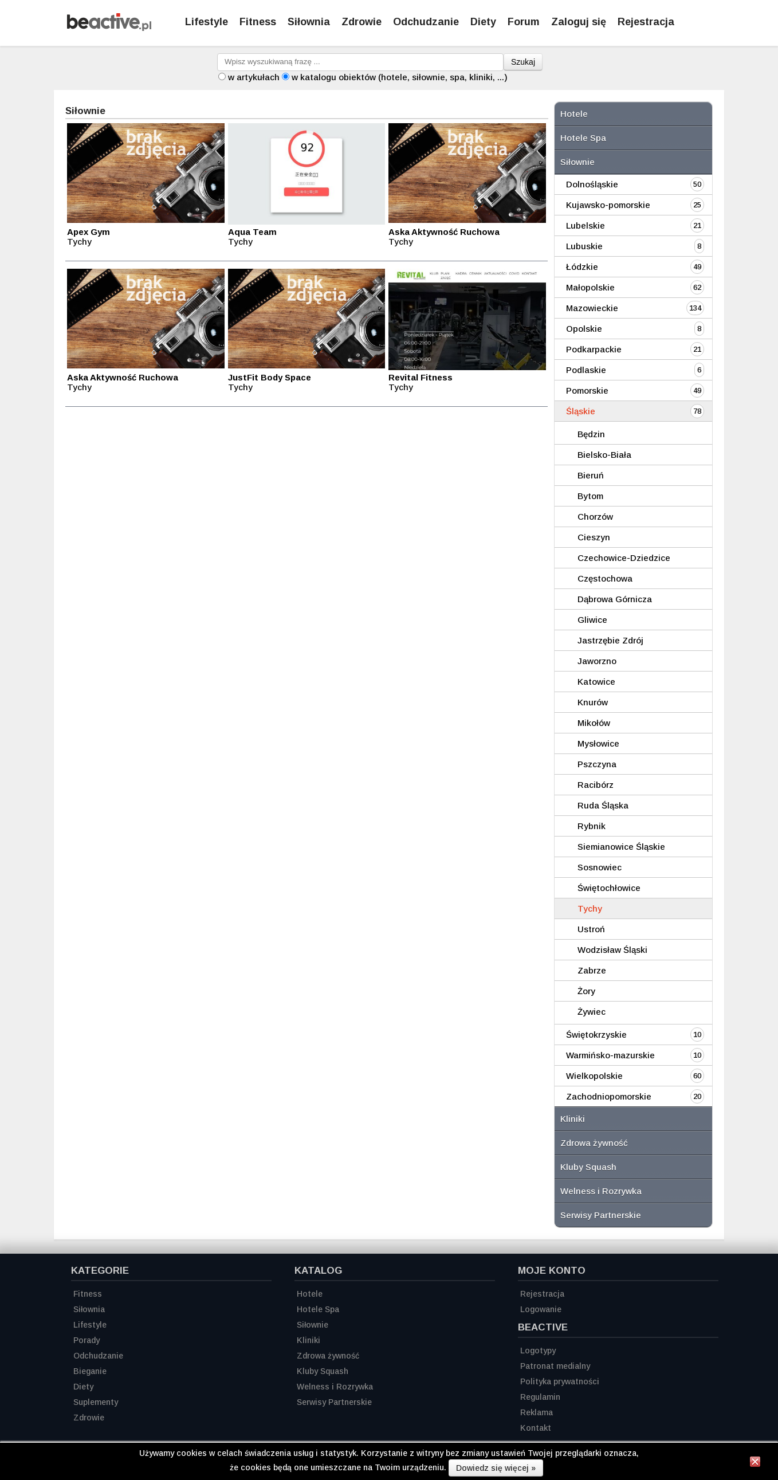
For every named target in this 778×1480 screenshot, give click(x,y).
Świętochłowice (609, 888)
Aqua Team (252, 232)
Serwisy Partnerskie (600, 1215)
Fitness (257, 22)
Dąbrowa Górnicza (614, 599)
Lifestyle (206, 22)
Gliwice (592, 620)
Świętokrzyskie (596, 1034)
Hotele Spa (583, 138)
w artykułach (254, 77)
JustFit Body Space (269, 377)
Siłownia (309, 22)
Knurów (592, 702)
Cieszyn (593, 537)
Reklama (536, 1412)
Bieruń (590, 475)
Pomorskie (587, 390)
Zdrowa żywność (594, 1143)
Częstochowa (604, 578)
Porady (86, 1340)
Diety (483, 22)
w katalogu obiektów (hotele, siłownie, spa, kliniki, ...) (400, 77)
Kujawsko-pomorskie (608, 205)
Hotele (574, 114)
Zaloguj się (578, 22)
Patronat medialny (555, 1366)
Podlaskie (586, 370)
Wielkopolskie (594, 1076)
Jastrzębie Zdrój (610, 640)
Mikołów (593, 723)
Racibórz (595, 785)
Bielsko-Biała (604, 455)
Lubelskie (585, 225)
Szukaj (523, 61)
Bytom (590, 496)
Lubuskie (584, 246)
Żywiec (591, 1011)
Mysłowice (598, 743)
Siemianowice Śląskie (621, 846)
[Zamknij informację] (755, 1463)
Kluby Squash (588, 1167)
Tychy (589, 908)
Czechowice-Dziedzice (623, 558)
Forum (524, 22)
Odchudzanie (426, 22)
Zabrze (591, 970)
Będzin (591, 434)
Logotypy (538, 1350)
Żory (586, 991)
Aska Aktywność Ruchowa (444, 232)
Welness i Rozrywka (601, 1191)
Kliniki (572, 1119)
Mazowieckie (592, 308)
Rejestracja (542, 1293)
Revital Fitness (420, 377)
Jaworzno (596, 661)
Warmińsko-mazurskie (610, 1055)
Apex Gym (88, 232)
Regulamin (540, 1397)
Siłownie (577, 162)
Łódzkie (582, 267)
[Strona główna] (109, 28)
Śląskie (580, 411)
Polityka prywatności (559, 1381)
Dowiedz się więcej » (496, 1468)
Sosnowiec (599, 867)
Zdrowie (361, 22)
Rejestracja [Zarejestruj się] (646, 22)
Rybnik (591, 826)
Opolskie (584, 328)
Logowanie (540, 1309)
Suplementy (95, 1402)
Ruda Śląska (602, 805)
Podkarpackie (594, 349)
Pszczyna (596, 764)
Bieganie (90, 1371)
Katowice (596, 681)
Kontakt (535, 1427)
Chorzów (595, 516)
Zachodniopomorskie (608, 1096)
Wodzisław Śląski (612, 950)
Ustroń (591, 929)
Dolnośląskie (592, 184)
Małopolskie (590, 287)
